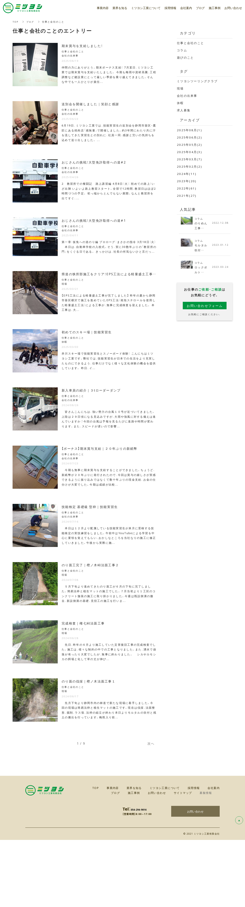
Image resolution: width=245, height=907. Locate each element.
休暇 (180, 103)
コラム (182, 50)
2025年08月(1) (189, 130)
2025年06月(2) (189, 137)
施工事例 (214, 8)
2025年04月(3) (189, 152)
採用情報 (170, 8)
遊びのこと (185, 57)
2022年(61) (186, 188)
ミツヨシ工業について (146, 8)
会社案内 (186, 8)
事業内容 (103, 8)
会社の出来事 (187, 95)
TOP (16, 21)
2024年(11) (186, 174)
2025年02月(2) (189, 166)
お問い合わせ (195, 878)
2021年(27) (186, 195)
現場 (180, 88)
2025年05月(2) (189, 144)
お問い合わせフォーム (205, 306)
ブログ (31, 21)
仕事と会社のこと (190, 43)
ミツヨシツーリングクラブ (197, 81)
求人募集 (183, 110)
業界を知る (119, 8)
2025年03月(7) (189, 159)
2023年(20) (186, 181)
